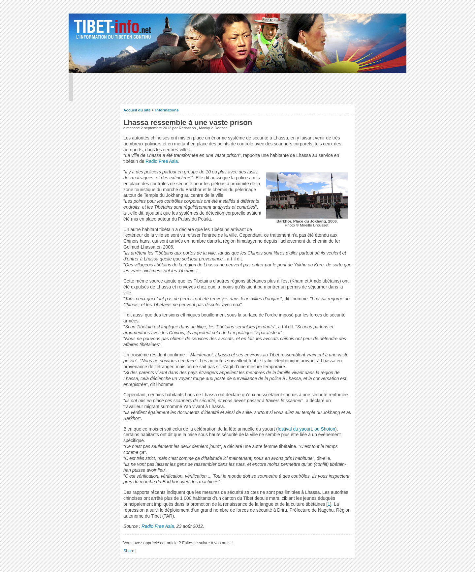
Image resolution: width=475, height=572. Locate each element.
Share (128, 551)
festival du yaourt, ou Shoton (306, 429)
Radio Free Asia (161, 161)
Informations (167, 110)
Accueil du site (137, 110)
